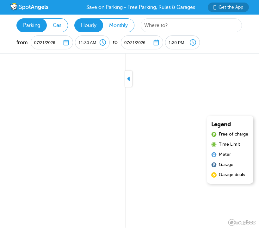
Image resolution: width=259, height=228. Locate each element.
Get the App (228, 7)
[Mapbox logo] (242, 222)
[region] (129, 141)
